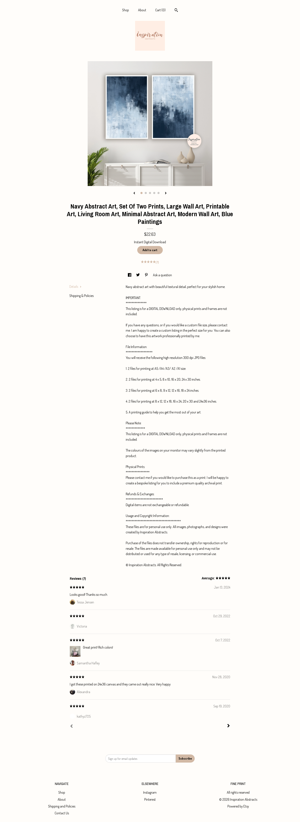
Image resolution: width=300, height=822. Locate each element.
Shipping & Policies (81, 296)
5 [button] (158, 193)
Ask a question (162, 275)
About (142, 10)
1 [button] (141, 193)
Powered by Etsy (238, 806)
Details (75, 286)
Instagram (150, 792)
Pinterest (150, 799)
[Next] (228, 726)
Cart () (160, 10)
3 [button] (150, 193)
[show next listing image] (166, 193)
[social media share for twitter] (138, 275)
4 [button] (154, 193)
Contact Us (62, 813)
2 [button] (146, 193)
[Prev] (71, 726)
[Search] (176, 10)
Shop (125, 10)
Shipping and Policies (61, 806)
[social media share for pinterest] (147, 275)
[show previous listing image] (134, 193)
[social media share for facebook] (130, 275)
